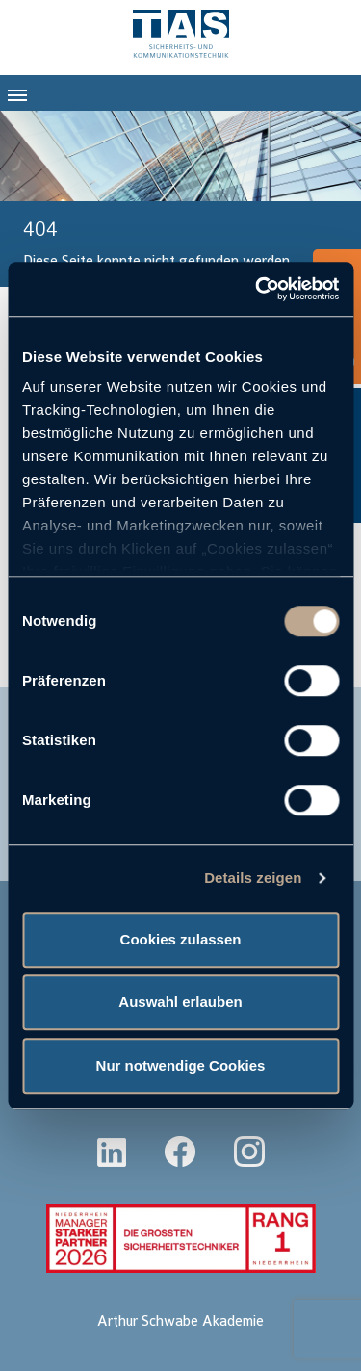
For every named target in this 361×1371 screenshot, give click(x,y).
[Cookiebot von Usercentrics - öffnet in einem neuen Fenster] (257, 288)
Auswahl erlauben (180, 1002)
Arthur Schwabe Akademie (180, 1321)
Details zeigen (252, 877)
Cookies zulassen (181, 939)
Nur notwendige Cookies (181, 1065)
